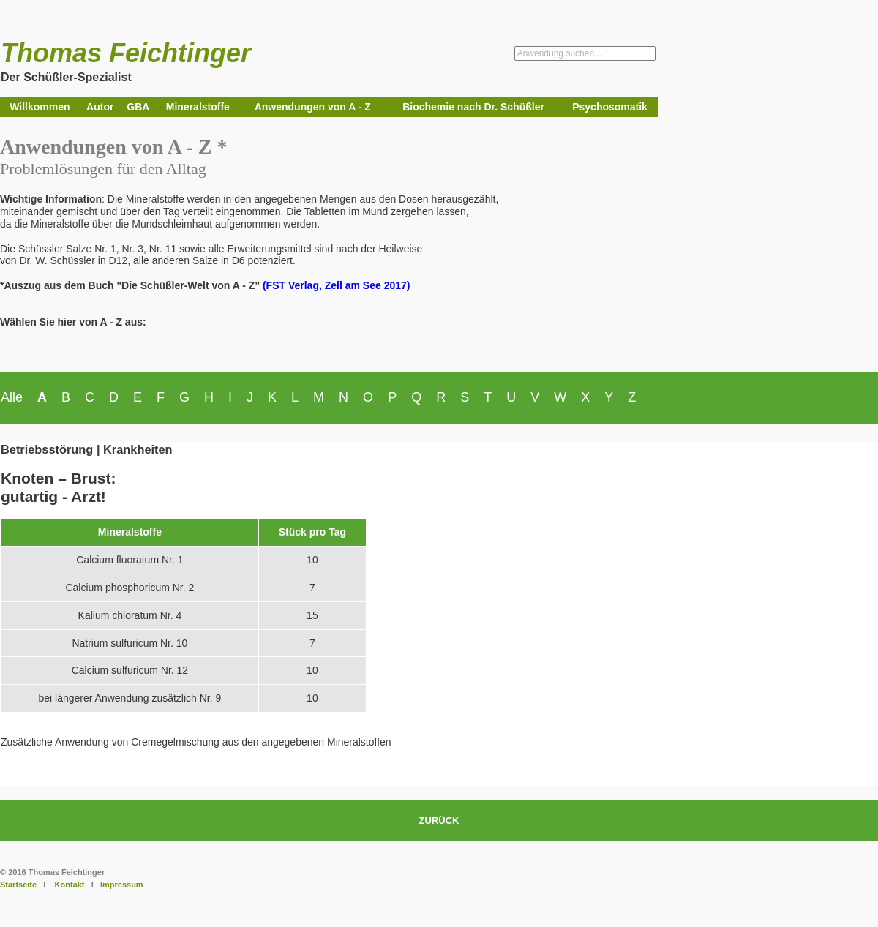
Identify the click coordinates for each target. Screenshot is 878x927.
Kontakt (70, 884)
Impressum (121, 884)
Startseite (18, 884)
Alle (12, 397)
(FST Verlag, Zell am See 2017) (336, 285)
